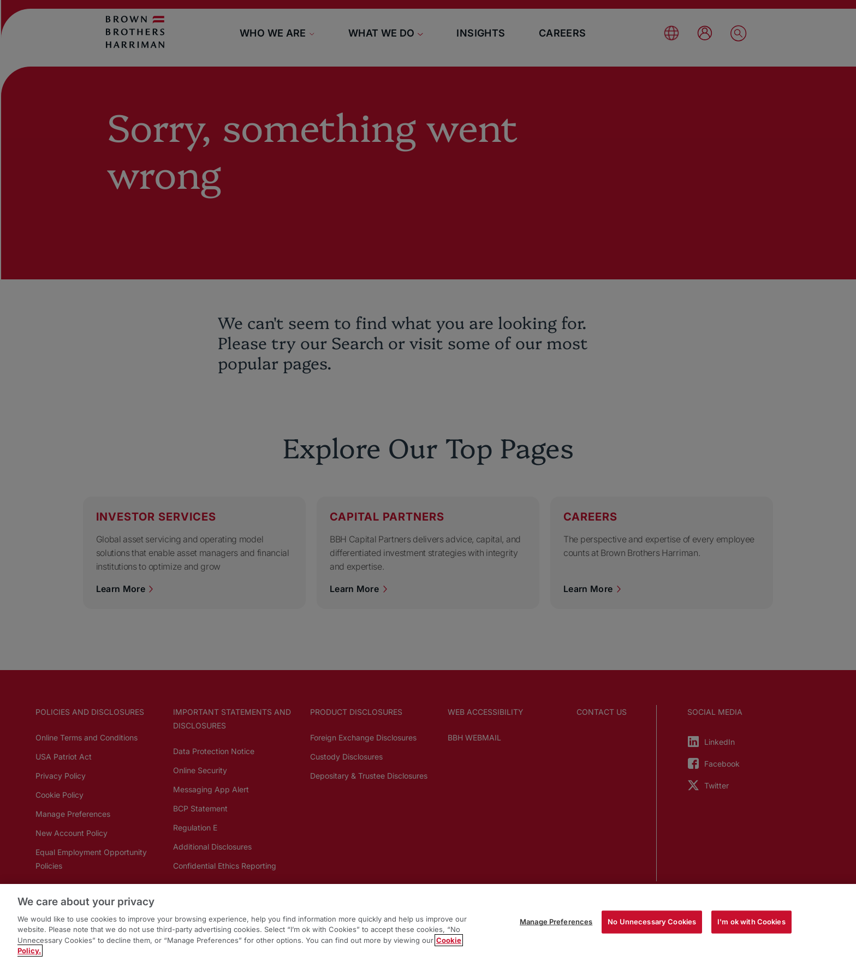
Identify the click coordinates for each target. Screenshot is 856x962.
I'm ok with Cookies (751, 921)
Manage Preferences (556, 921)
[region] (428, 923)
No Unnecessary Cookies (652, 921)
